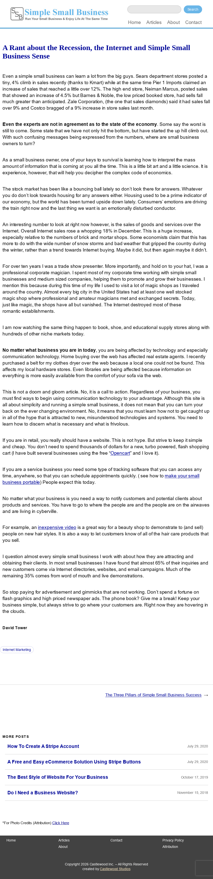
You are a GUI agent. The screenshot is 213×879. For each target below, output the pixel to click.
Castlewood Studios (115, 869)
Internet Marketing (17, 650)
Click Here (60, 823)
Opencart (120, 453)
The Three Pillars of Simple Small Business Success (153, 695)
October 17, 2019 (194, 777)
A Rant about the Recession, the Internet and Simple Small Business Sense (96, 51)
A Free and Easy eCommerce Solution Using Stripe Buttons (74, 761)
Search (192, 9)
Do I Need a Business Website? (42, 792)
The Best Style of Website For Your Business (57, 777)
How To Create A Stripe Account (43, 746)
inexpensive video (57, 527)
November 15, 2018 (192, 793)
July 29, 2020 (197, 746)
